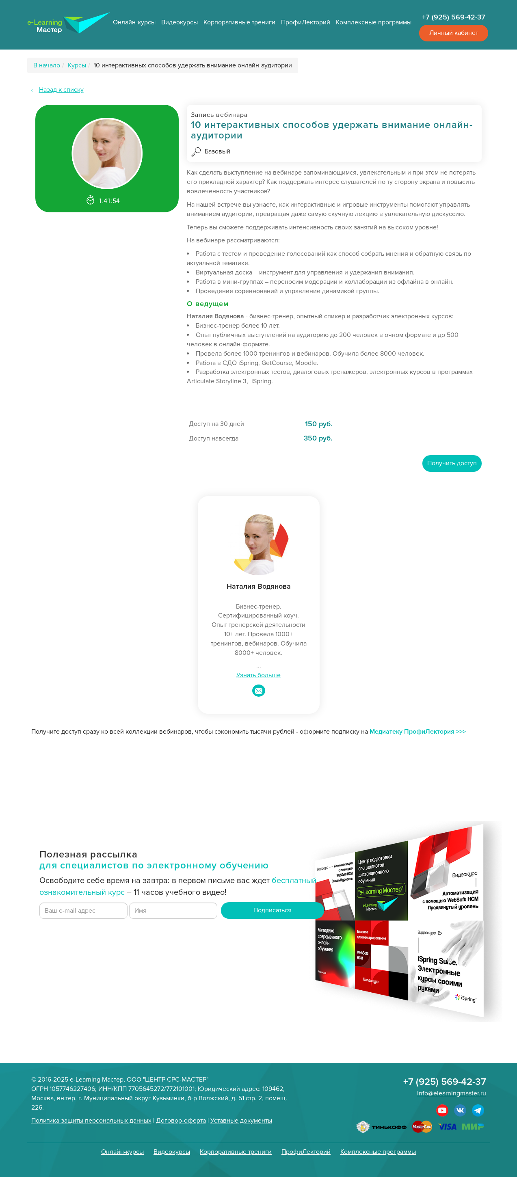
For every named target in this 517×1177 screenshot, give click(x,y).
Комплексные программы (373, 22)
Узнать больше (258, 675)
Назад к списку (61, 90)
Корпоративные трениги (239, 22)
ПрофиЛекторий (305, 22)
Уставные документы (241, 1121)
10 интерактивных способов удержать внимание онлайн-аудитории (193, 65)
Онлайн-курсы (134, 22)
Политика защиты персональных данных (91, 1121)
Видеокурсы (179, 22)
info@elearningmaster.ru (451, 1093)
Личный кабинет (453, 33)
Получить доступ (452, 463)
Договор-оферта (181, 1121)
